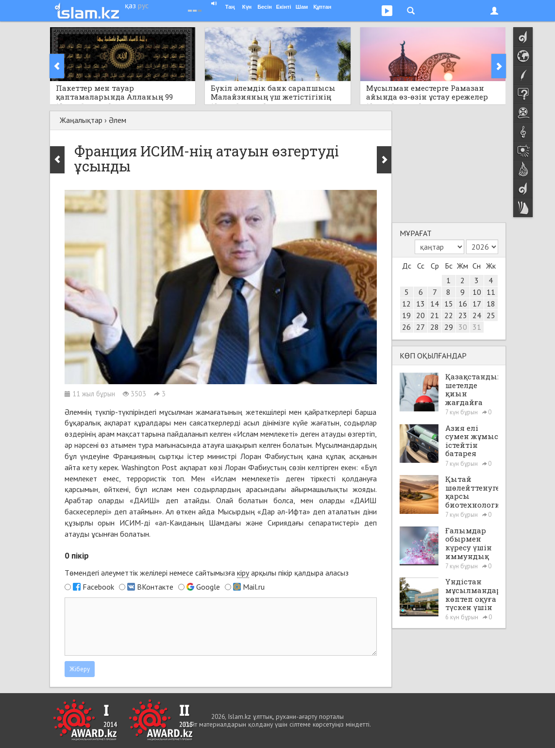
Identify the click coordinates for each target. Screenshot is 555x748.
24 (476, 315)
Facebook (98, 587)
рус (143, 5)
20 (420, 315)
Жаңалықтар (81, 120)
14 (434, 303)
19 (406, 315)
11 (491, 292)
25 (491, 315)
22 (448, 315)
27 (420, 327)
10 (476, 292)
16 (462, 303)
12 (406, 303)
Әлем (117, 120)
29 (448, 327)
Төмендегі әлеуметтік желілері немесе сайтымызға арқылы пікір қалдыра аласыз (207, 573)
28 (434, 327)
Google (208, 587)
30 (462, 327)
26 (406, 327)
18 (491, 303)
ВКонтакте (155, 587)
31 (476, 327)
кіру (243, 573)
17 (476, 303)
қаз (130, 5)
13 (420, 303)
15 (448, 303)
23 (462, 315)
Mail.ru (254, 587)
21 (434, 315)
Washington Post (149, 467)
